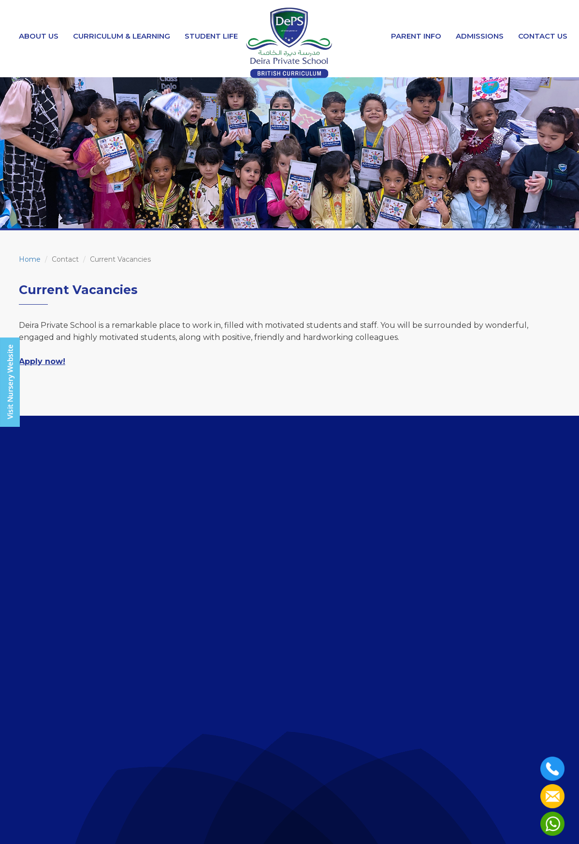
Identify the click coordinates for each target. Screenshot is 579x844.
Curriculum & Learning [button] (121, 36)
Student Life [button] (211, 36)
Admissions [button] (480, 36)
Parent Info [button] (416, 36)
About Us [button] (38, 36)
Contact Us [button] (542, 36)
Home (30, 259)
